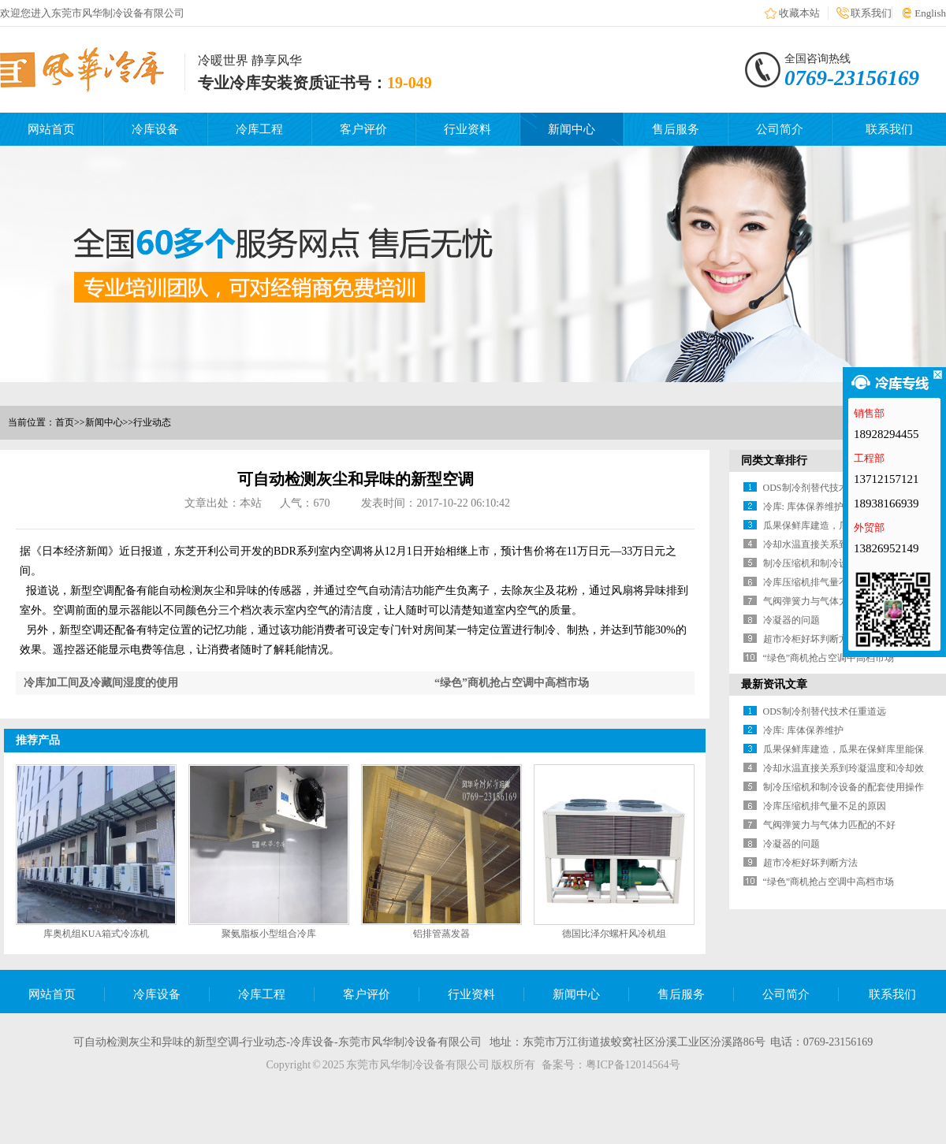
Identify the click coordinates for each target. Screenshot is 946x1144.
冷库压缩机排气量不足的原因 (824, 582)
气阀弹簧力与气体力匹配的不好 (829, 601)
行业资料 (467, 129)
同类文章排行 (774, 460)
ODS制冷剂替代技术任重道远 (824, 487)
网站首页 (51, 129)
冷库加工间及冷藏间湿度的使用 (101, 683)
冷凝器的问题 (791, 620)
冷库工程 (259, 129)
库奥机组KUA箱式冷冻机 (96, 933)
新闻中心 (571, 129)
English (930, 13)
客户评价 (363, 129)
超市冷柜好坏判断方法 (810, 638)
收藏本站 (799, 13)
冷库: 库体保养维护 (803, 506)
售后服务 (675, 129)
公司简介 (779, 129)
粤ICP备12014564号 (633, 1065)
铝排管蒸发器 (441, 933)
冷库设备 (155, 129)
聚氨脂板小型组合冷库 (269, 933)
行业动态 (152, 422)
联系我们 (871, 13)
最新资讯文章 (774, 684)
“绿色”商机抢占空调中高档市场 (511, 683)
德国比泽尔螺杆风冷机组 (614, 933)
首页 (64, 422)
